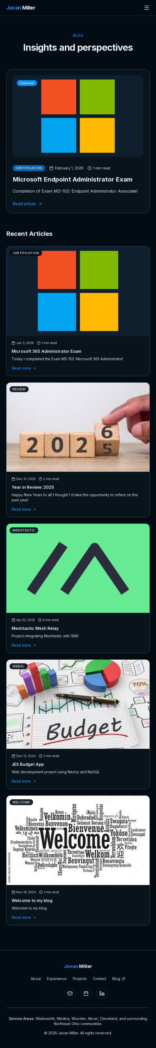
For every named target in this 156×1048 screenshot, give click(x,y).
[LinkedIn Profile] (102, 993)
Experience (57, 978)
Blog (118, 978)
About (36, 978)
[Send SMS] (54, 993)
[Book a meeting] (86, 993)
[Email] (70, 993)
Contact (99, 978)
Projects (80, 978)
